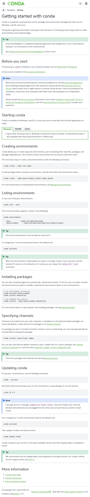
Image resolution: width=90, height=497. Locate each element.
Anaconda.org (52, 358)
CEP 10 (31, 459)
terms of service (27, 99)
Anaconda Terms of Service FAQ (56, 102)
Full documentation (13, 478)
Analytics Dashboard (41, 492)
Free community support (15, 481)
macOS (18, 129)
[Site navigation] (4, 3)
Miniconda (61, 67)
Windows (7, 129)
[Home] (3, 10)
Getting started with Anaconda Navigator (26, 51)
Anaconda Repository (74, 82)
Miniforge (73, 67)
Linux (27, 129)
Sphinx (17, 494)
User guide (11, 10)
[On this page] (86, 3)
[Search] (80, 3)
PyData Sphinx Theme (73, 492)
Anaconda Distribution (35, 72)
